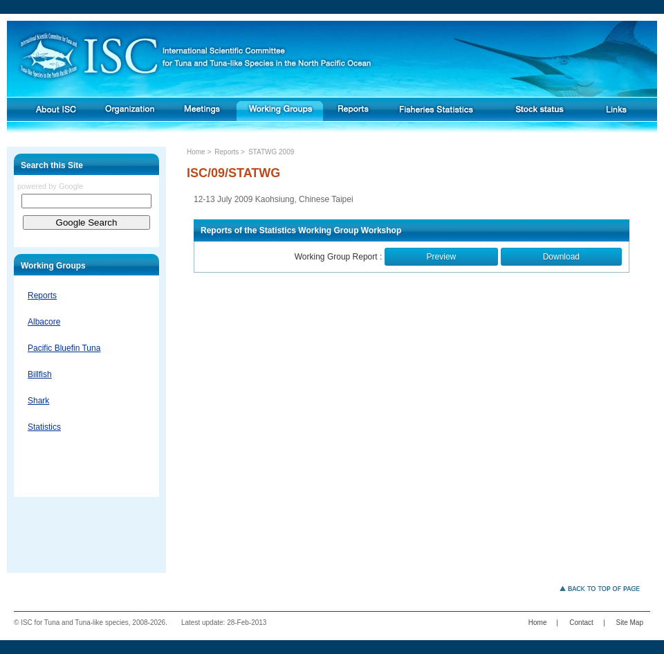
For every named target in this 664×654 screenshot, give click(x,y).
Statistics (44, 427)
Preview (441, 257)
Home (196, 152)
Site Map (629, 622)
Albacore (44, 322)
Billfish (40, 374)
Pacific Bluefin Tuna (64, 348)
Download (561, 257)
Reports (42, 295)
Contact (581, 622)
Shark (38, 401)
